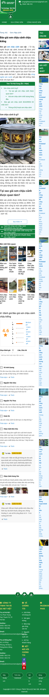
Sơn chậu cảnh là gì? (11, 88)
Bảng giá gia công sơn (41, 675)
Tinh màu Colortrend (17, 675)
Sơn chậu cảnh (32, 28)
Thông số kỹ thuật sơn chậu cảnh (20, 107)
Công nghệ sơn (34, 22)
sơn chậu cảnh (13, 47)
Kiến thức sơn (8, 33)
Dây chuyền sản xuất (11, 28)
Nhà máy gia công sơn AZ (26, 626)
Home (4, 22)
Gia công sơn (17, 22)
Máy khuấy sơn (5, 675)
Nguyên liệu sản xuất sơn (25, 634)
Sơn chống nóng (26, 33)
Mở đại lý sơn (30, 675)
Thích (11, 377)
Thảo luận (3, 377)
